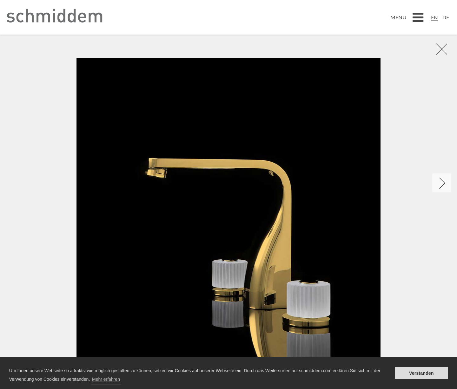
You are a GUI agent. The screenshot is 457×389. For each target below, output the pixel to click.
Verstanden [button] (421, 373)
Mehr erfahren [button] (106, 379)
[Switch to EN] (434, 17)
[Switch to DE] (445, 17)
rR (438, 49)
